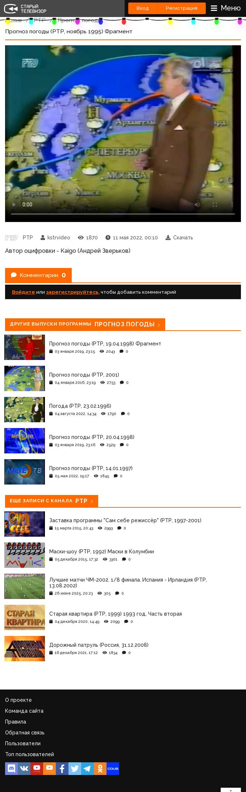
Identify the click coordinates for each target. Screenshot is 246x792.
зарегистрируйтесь (72, 292)
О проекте (18, 700)
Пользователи (23, 743)
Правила (15, 722)
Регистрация (181, 8)
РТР (40, 20)
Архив (13, 20)
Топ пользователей (29, 754)
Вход (143, 8)
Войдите (23, 292)
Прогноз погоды (79, 20)
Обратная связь (25, 733)
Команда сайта (24, 711)
